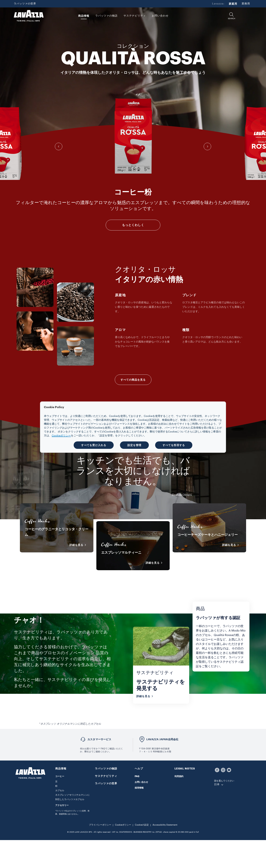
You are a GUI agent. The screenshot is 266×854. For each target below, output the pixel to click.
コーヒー (59, 776)
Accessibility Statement (165, 825)
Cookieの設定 (142, 825)
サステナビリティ (106, 776)
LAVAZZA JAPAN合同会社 (162, 739)
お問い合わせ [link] (160, 15)
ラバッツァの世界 (25, 3)
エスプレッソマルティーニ (121, 552)
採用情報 (139, 788)
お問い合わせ (141, 782)
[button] (231, 16)
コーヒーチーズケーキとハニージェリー (207, 534)
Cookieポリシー (123, 825)
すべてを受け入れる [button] (93, 445)
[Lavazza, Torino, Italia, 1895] (29, 16)
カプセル (59, 790)
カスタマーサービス (99, 739)
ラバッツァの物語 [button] (106, 15)
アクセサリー (62, 805)
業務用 (246, 3)
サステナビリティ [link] (135, 15)
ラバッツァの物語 (106, 768)
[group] (133, 135)
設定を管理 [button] (134, 445)
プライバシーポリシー (100, 825)
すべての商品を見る (133, 379)
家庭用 (233, 3)
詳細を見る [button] (79, 545)
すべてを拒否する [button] (174, 445)
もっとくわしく (133, 225)
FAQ (137, 776)
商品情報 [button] (83, 15)
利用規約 (178, 776)
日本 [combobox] (217, 784)
